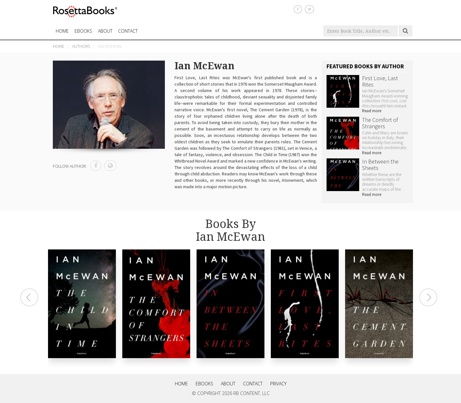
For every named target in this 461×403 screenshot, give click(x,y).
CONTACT (128, 31)
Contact (253, 384)
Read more (371, 110)
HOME (62, 31)
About (105, 31)
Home (58, 46)
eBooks (83, 31)
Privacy (278, 384)
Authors (81, 46)
